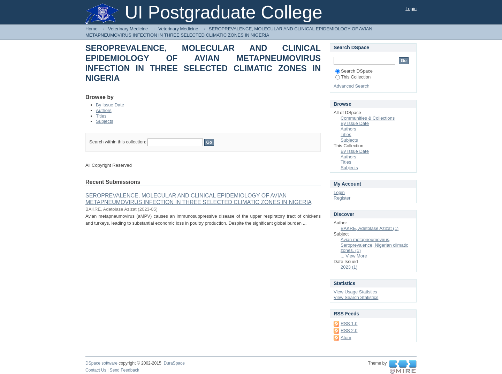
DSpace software (101, 363)
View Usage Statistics (355, 291)
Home (91, 28)
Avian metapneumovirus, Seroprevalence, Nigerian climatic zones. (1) (374, 245)
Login (411, 8)
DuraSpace (173, 363)
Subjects (104, 121)
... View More (354, 256)
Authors (104, 110)
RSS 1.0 (349, 323)
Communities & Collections (368, 118)
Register (342, 198)
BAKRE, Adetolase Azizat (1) (369, 228)
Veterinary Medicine (128, 28)
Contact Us (95, 370)
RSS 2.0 (349, 330)
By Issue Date (110, 104)
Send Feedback (124, 370)
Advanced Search (352, 86)
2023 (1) (349, 267)
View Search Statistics (356, 297)
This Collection (353, 77)
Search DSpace (354, 71)
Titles (101, 116)
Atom (346, 337)
